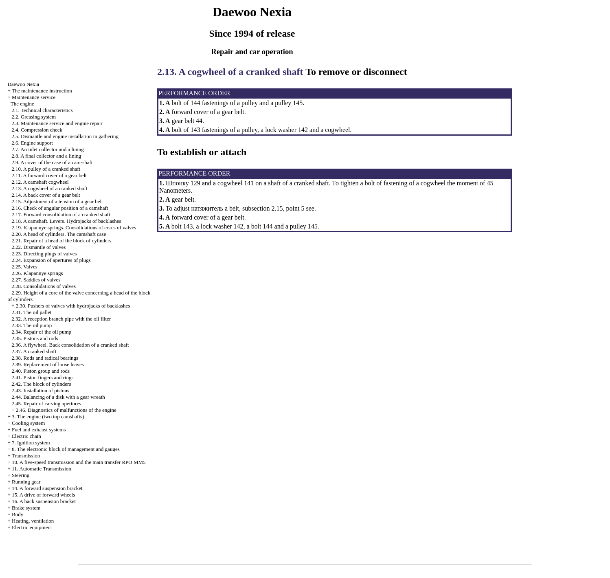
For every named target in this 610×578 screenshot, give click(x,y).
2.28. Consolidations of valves (43, 286)
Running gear (26, 482)
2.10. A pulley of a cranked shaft (45, 169)
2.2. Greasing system (33, 117)
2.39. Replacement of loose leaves (47, 364)
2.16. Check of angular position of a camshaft (59, 208)
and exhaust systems (39, 429)
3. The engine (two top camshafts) (48, 416)
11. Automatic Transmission (41, 469)
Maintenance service (33, 97)
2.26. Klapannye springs (37, 273)
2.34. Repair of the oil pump (41, 332)
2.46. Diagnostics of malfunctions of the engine (66, 410)
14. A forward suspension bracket (47, 488)
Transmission (26, 456)
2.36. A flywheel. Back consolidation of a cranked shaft (70, 345)
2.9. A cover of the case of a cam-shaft (51, 162)
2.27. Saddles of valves (35, 280)
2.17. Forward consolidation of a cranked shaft (60, 214)
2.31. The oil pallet (31, 312)
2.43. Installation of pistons (40, 390)
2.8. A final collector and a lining (46, 156)
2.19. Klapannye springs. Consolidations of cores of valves (73, 227)
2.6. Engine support (32, 143)
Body (17, 514)
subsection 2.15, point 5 (273, 208)
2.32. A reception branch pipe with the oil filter (61, 319)
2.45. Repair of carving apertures (46, 403)
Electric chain (26, 436)
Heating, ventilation (33, 521)
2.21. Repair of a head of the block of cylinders (61, 240)
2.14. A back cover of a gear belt (45, 195)
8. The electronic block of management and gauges (66, 449)
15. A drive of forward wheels (43, 495)
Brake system (26, 508)
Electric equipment (32, 527)
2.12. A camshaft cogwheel (39, 182)
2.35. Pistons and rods (34, 338)
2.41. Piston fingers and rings (42, 377)
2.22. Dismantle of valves (38, 247)
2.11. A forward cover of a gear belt (49, 175)
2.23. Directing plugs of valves (44, 254)
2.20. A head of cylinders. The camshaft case (58, 234)
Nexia (23, 84)
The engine (22, 104)
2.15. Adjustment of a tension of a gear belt (57, 201)
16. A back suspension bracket (44, 501)
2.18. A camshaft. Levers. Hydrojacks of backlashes (66, 221)
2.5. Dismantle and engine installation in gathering (64, 136)
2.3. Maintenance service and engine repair (56, 123)
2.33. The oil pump (31, 325)
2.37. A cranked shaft (33, 351)
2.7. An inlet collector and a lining (47, 149)
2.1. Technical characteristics (41, 110)
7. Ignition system (31, 443)
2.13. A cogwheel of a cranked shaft (49, 188)
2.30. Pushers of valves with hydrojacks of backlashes (73, 306)
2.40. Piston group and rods (40, 371)
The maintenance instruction (42, 91)
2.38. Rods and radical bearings (44, 358)
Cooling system (28, 423)
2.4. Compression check (36, 130)
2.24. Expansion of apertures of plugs (51, 260)
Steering (20, 475)
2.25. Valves (24, 267)
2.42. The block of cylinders (41, 384)
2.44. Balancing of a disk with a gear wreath (58, 397)
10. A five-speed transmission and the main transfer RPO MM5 (79, 462)
